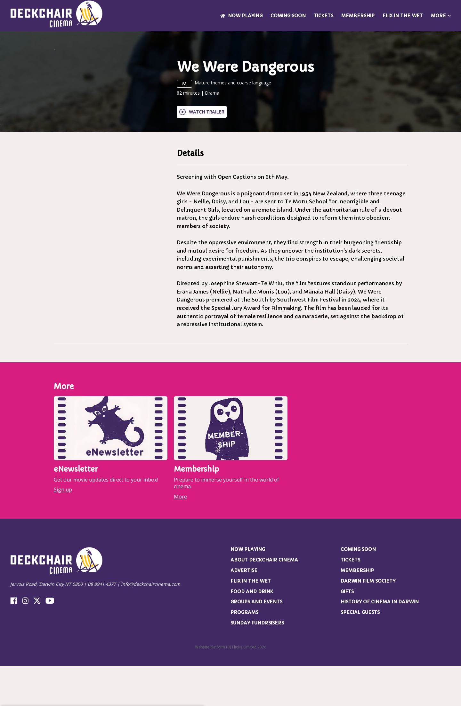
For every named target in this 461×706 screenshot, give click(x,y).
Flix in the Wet (403, 16)
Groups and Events (256, 642)
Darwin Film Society (368, 621)
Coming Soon (288, 16)
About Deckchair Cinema (264, 600)
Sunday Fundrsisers (257, 663)
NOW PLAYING (241, 16)
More (441, 15)
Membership (358, 16)
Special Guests (360, 653)
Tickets (323, 16)
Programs (244, 653)
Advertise (243, 611)
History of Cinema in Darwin (380, 642)
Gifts (347, 632)
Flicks (237, 687)
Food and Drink (251, 632)
